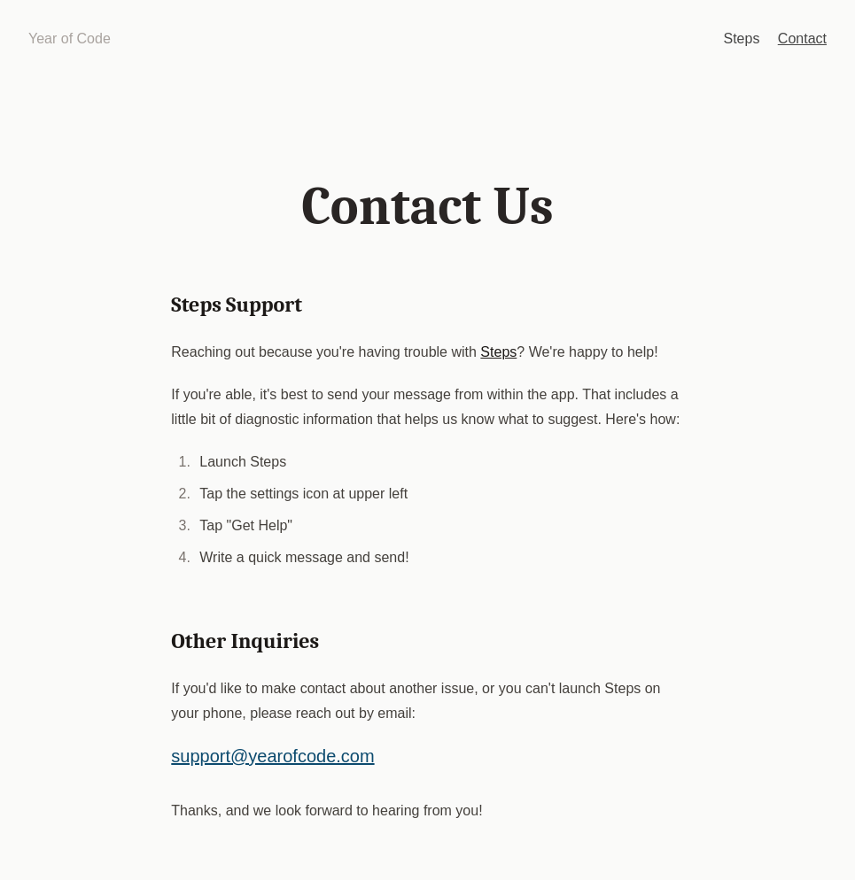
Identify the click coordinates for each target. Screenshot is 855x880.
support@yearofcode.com (272, 756)
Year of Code (69, 38)
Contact (802, 38)
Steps (741, 38)
